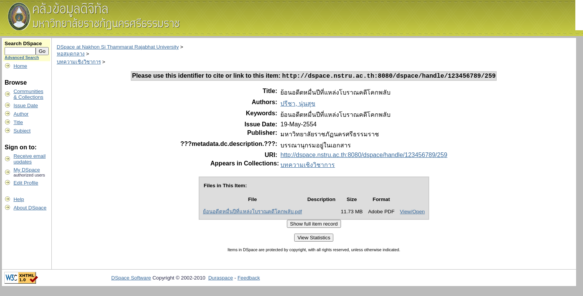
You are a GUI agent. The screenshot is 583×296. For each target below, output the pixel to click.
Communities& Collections (28, 94)
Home (20, 66)
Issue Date (25, 105)
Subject (21, 131)
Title (18, 122)
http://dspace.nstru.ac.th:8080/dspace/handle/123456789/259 (363, 156)
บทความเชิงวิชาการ (79, 62)
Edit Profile (25, 183)
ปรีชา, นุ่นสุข (297, 104)
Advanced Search (22, 57)
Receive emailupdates (29, 159)
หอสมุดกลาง (71, 54)
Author (20, 114)
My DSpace (26, 170)
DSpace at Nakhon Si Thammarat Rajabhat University (118, 47)
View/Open (412, 213)
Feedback (248, 279)
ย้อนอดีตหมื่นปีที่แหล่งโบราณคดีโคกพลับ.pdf (252, 213)
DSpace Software (131, 279)
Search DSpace (23, 43)
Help (18, 199)
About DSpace (29, 208)
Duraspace (220, 279)
